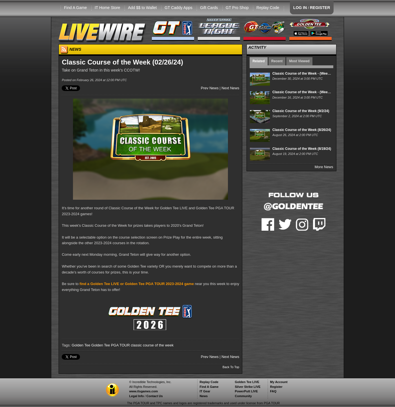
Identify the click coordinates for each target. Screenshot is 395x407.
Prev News (210, 88)
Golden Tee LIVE (247, 382)
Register (276, 386)
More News (324, 167)
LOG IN (300, 7)
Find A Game (75, 7)
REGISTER (320, 7)
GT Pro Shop (237, 7)
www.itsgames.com (143, 391)
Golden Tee (81, 345)
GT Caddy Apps (178, 7)
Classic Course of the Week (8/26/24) (301, 130)
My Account (278, 382)
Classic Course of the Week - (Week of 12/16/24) (310, 92)
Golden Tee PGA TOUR (110, 345)
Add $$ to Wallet (142, 7)
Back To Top (231, 367)
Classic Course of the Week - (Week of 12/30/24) (310, 73)
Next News (230, 88)
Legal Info (136, 396)
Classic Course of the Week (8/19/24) (301, 149)
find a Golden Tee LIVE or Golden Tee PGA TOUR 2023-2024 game (136, 284)
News (203, 396)
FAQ (273, 391)
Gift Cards (209, 7)
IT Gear (204, 391)
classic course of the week (152, 345)
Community (243, 396)
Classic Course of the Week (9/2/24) (300, 111)
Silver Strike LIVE (247, 386)
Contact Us (155, 396)
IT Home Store (107, 7)
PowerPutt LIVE (246, 391)
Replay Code (267, 7)
